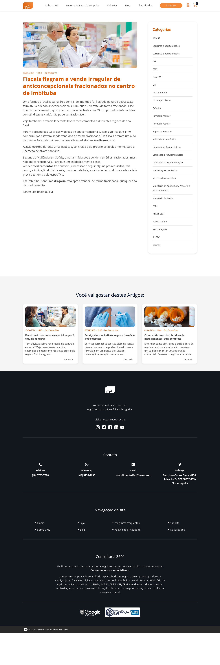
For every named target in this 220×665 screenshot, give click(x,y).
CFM (155, 69)
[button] (188, 4)
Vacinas (156, 244)
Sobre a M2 (51, 5)
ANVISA (156, 38)
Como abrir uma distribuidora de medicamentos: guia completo (164, 336)
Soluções (112, 5)
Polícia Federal (160, 221)
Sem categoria (160, 229)
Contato (171, 5)
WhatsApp (86, 470)
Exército (157, 108)
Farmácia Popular (161, 115)
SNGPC (156, 237)
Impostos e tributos (162, 131)
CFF (154, 61)
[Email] (133, 464)
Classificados (145, 5)
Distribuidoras (160, 92)
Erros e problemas (162, 100)
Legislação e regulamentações (168, 154)
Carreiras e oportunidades (166, 45)
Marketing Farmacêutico (165, 170)
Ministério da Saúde (163, 198)
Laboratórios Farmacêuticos (167, 147)
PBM (155, 206)
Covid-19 (157, 77)
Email (133, 470)
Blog (127, 5)
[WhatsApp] (86, 464)
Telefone (40, 470)
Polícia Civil (158, 213)
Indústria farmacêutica (164, 139)
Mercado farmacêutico (164, 178)
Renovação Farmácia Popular (82, 5)
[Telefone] (40, 464)
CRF (154, 84)
